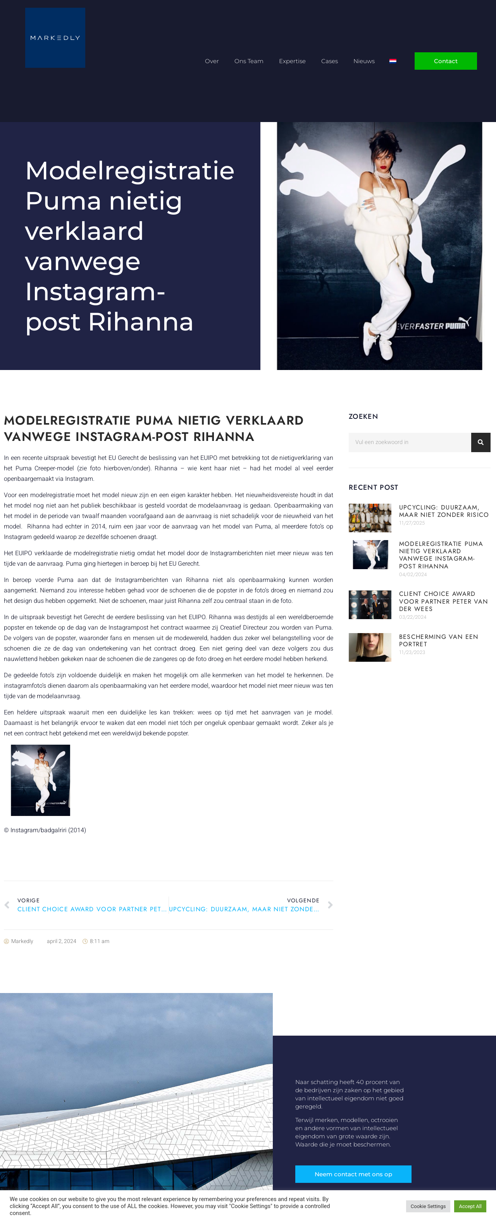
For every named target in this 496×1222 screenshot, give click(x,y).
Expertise (292, 61)
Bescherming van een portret (439, 640)
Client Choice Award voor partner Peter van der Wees (443, 601)
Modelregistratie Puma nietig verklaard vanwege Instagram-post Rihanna (441, 555)
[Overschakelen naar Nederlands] (393, 61)
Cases (329, 61)
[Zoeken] (481, 442)
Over (212, 61)
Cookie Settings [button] (428, 1206)
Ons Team (249, 61)
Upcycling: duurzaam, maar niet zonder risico (444, 511)
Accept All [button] (470, 1206)
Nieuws (364, 61)
